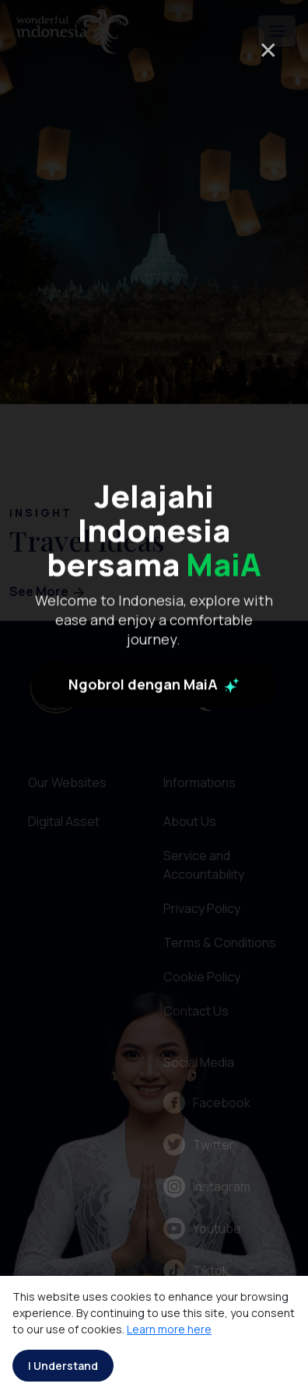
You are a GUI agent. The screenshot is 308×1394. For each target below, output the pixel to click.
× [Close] (268, 49)
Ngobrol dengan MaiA (154, 762)
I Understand (63, 1365)
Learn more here (169, 1329)
